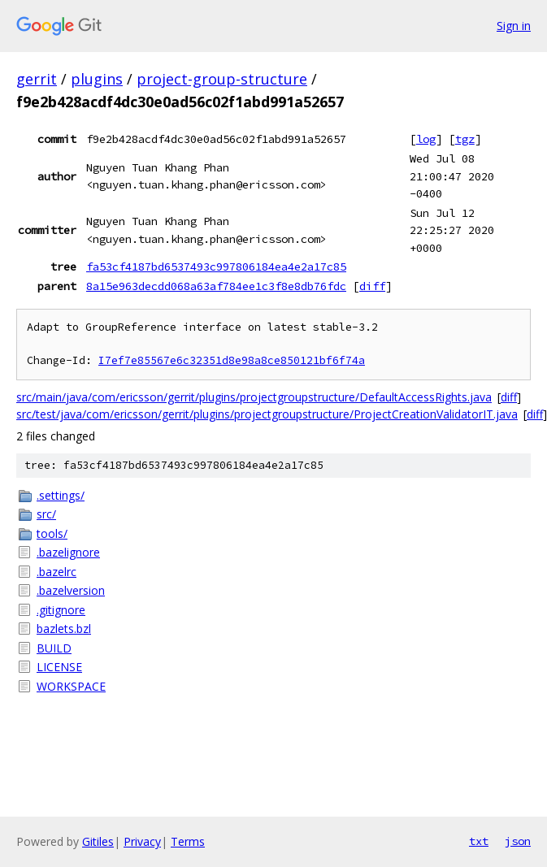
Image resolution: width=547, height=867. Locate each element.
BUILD (54, 648)
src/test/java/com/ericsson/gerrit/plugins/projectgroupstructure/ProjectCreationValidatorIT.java (267, 414)
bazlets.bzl (64, 628)
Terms (188, 841)
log (426, 139)
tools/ (52, 533)
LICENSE (59, 666)
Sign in (514, 25)
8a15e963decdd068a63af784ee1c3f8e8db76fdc (216, 286)
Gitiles (98, 841)
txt (478, 841)
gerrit (36, 79)
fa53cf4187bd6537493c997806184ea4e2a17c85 (216, 266)
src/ (46, 514)
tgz (465, 139)
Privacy (142, 841)
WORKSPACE (71, 686)
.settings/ (61, 495)
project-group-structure (222, 79)
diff (372, 286)
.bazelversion (71, 590)
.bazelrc (56, 571)
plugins (97, 79)
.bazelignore (68, 552)
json (518, 841)
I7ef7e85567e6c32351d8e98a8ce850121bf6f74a (231, 360)
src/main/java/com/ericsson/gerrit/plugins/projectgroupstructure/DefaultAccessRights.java (254, 397)
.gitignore (61, 610)
